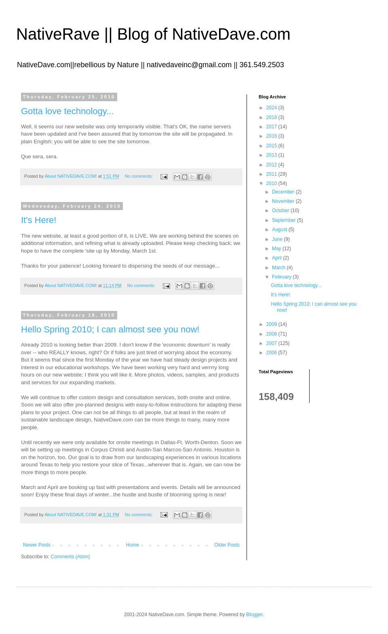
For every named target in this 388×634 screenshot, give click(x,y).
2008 (272, 334)
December (284, 192)
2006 (272, 352)
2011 (272, 174)
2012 (272, 165)
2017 (272, 127)
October (281, 210)
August (280, 229)
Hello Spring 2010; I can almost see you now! (110, 329)
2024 (272, 108)
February (282, 277)
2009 (272, 324)
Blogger (254, 614)
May (277, 248)
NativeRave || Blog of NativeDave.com (153, 34)
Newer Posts (37, 545)
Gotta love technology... (67, 111)
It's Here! (38, 220)
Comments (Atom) (70, 557)
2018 (272, 117)
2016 (272, 136)
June (278, 239)
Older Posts (227, 545)
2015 (272, 146)
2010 (272, 183)
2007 (272, 343)
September (284, 220)
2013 (272, 155)
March (279, 267)
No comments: (139, 176)
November (284, 201)
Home (132, 545)
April (277, 258)
